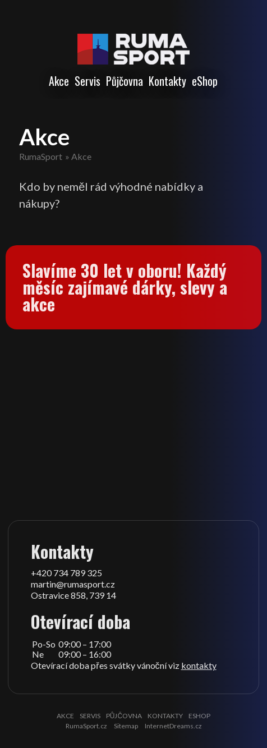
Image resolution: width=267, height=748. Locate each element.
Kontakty (167, 80)
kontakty (199, 665)
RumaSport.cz (86, 726)
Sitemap (126, 726)
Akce (59, 80)
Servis (87, 80)
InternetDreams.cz (173, 726)
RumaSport (40, 156)
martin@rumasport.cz (73, 584)
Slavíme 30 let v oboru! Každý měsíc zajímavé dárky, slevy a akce (124, 287)
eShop (205, 80)
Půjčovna (124, 80)
